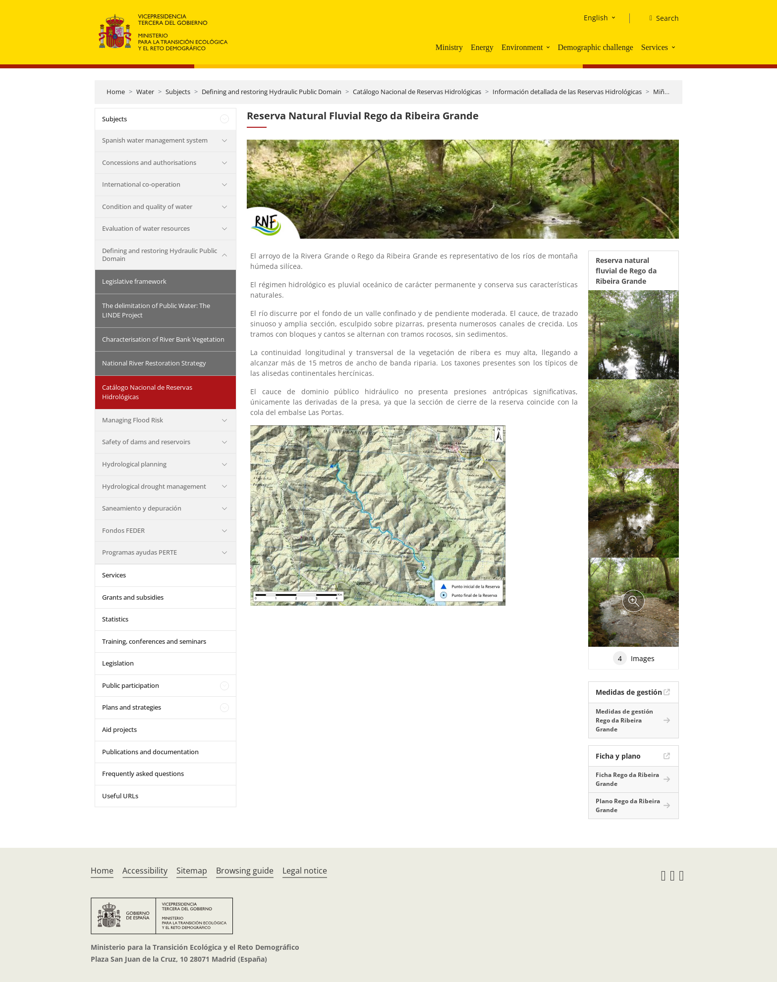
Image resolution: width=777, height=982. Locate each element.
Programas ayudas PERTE (139, 552)
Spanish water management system (155, 140)
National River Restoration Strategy (154, 363)
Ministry (449, 47)
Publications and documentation (150, 751)
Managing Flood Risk (132, 419)
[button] (549, 47)
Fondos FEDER (123, 530)
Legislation (118, 663)
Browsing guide (245, 870)
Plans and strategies (131, 707)
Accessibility (144, 870)
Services (654, 47)
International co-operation (141, 184)
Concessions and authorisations (149, 162)
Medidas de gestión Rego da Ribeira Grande (624, 720)
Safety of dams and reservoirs (146, 441)
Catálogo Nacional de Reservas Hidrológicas (417, 91)
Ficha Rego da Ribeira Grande (627, 779)
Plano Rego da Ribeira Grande (628, 805)
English (596, 17)
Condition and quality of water (147, 206)
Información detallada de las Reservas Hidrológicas (567, 91)
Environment (522, 47)
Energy (482, 47)
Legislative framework (134, 281)
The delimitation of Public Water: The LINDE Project (156, 310)
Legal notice (304, 870)
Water (145, 91)
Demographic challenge (595, 47)
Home (116, 91)
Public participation (130, 685)
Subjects (178, 91)
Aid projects (119, 729)
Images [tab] (634, 658)
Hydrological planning (134, 464)
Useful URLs (120, 795)
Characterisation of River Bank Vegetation (163, 339)
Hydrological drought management (154, 486)
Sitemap (191, 870)
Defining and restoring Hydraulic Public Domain (271, 91)
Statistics (115, 619)
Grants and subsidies (133, 597)
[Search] (660, 18)
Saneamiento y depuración (141, 508)
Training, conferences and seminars (154, 641)
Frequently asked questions (143, 773)
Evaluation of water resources (146, 228)
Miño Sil (664, 91)
